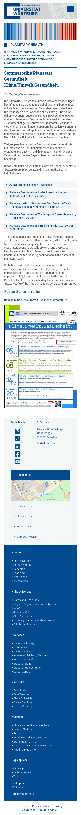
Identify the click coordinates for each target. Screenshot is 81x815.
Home (16, 553)
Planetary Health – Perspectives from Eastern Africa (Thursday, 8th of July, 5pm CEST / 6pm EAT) (39, 205)
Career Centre (21, 672)
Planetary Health (26, 45)
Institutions (19, 577)
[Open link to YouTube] (16, 462)
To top (16, 777)
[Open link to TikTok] (16, 439)
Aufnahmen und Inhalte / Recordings (30, 184)
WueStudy (19, 690)
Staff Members (22, 616)
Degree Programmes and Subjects (34, 604)
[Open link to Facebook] (16, 454)
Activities (12, 55)
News (16, 608)
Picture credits (21, 772)
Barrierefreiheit (48, 809)
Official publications (25, 625)
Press (16, 734)
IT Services (19, 647)
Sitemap (18, 768)
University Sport (22, 652)
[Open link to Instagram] (16, 431)
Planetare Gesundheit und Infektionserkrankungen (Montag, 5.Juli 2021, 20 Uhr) (38, 194)
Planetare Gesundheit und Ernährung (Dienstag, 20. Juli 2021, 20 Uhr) (41, 227)
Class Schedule (22, 699)
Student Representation (27, 668)
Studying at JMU (22, 565)
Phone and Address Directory (30, 725)
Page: (15, 793)
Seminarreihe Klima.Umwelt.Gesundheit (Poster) (34, 300)
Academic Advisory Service (29, 656)
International (20, 581)
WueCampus (20, 694)
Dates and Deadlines (25, 600)
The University (21, 561)
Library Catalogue (23, 707)
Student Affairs (22, 664)
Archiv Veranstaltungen (38, 55)
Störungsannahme (24, 742)
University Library (23, 644)
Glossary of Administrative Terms (33, 621)
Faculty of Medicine (22, 51)
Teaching (18, 573)
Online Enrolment (23, 703)
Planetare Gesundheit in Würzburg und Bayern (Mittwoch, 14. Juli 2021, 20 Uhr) (42, 216)
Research (18, 569)
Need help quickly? (24, 750)
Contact (44, 422)
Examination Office (24, 660)
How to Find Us (22, 730)
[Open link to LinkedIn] (16, 446)
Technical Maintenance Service (32, 746)
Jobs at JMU (20, 612)
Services (18, 635)
